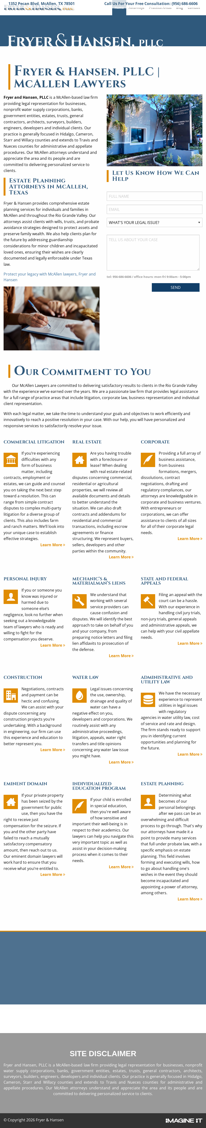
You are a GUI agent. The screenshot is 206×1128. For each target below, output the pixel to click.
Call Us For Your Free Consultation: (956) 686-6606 (151, 3)
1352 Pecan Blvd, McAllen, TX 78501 (41, 3)
